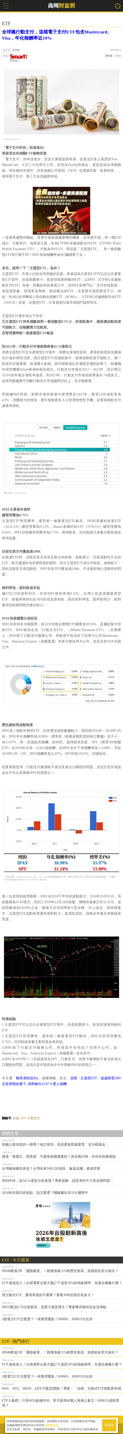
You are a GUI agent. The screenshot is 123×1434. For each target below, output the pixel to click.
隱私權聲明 (51, 1424)
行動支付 (34, 1118)
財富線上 (18, 58)
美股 (16, 1118)
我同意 (109, 1424)
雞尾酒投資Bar (27, 1078)
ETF (23, 1118)
